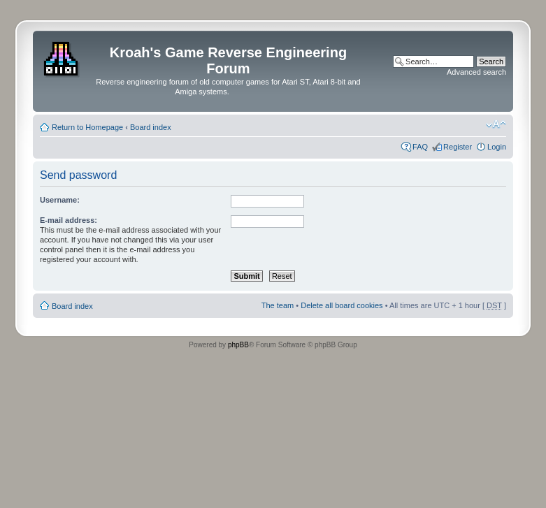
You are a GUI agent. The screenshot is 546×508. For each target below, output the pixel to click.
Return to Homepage (87, 127)
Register (457, 147)
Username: (60, 200)
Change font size (496, 124)
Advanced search (476, 72)
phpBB (238, 345)
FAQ (420, 147)
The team (277, 305)
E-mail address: (68, 220)
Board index (150, 127)
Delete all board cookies (341, 305)
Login (496, 147)
